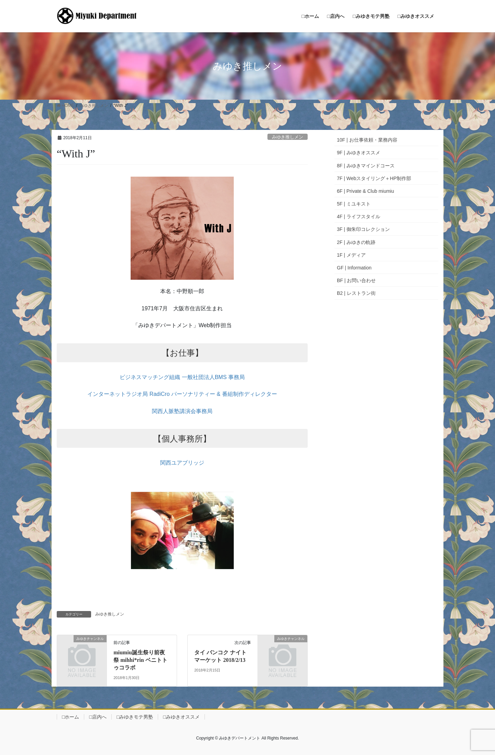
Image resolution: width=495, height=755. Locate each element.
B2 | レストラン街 (356, 293)
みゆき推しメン (287, 137)
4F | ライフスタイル (358, 216)
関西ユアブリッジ (182, 463)
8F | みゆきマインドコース (366, 165)
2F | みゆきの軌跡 (356, 242)
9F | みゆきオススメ (358, 152)
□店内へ (97, 717)
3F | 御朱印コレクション (363, 229)
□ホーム (70, 717)
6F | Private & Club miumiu (365, 191)
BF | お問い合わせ (356, 280)
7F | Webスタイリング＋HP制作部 (374, 178)
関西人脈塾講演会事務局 (182, 411)
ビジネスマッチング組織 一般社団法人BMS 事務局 (182, 377)
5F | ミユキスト (354, 204)
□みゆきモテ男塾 (135, 717)
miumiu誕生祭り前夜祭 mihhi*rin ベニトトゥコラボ (140, 660)
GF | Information (354, 267)
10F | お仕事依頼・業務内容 (367, 140)
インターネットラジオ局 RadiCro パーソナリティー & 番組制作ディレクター (182, 394)
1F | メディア (351, 255)
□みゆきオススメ (181, 717)
